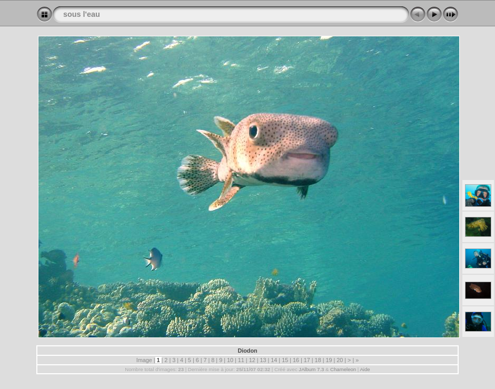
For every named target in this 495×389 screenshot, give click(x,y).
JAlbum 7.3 (311, 369)
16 (296, 360)
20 (339, 360)
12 (252, 360)
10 (230, 360)
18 (318, 360)
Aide (365, 369)
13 (263, 360)
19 (328, 360)
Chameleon (343, 369)
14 (274, 360)
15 (285, 360)
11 (241, 360)
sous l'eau (81, 14)
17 (307, 360)
